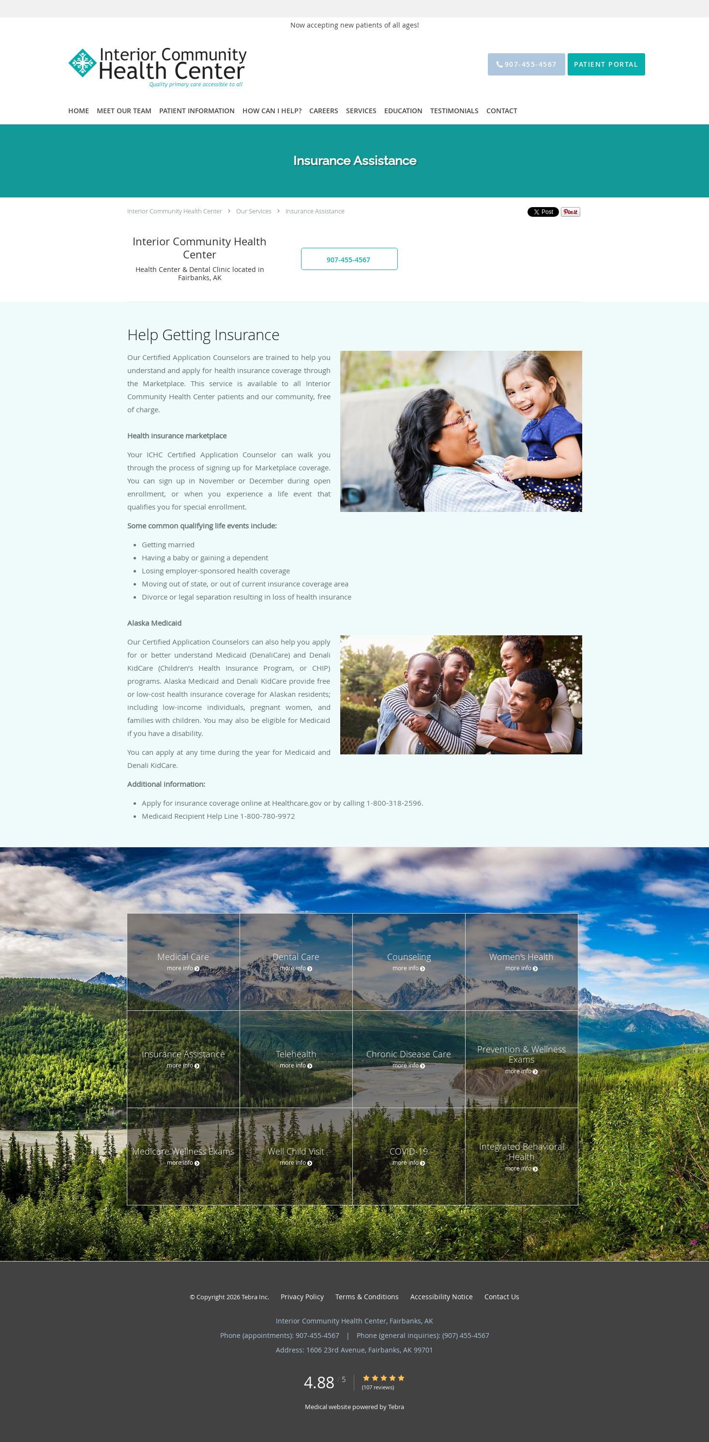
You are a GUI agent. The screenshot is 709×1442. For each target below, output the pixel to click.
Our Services (254, 211)
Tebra (396, 1406)
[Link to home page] (142, 64)
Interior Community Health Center (174, 211)
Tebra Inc (254, 1296)
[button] (349, 259)
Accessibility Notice (441, 1296)
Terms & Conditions (367, 1296)
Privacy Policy (302, 1296)
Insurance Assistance (315, 211)
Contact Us (501, 1296)
